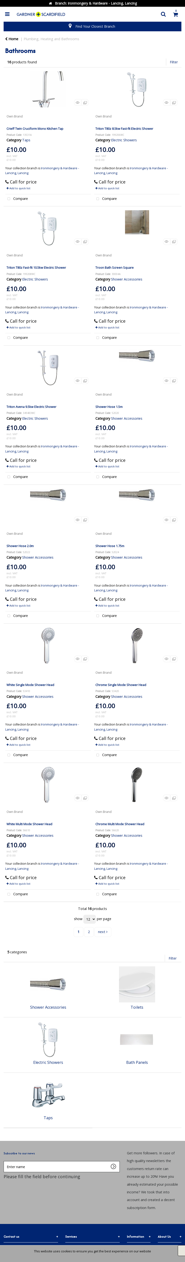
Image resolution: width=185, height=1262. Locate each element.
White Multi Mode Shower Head (29, 824)
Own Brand (15, 116)
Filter (174, 62)
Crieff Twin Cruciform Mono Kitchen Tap (35, 128)
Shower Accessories (126, 279)
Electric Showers (124, 140)
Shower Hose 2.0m (20, 546)
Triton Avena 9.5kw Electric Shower (31, 407)
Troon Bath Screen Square (114, 267)
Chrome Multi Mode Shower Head (119, 824)
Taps (26, 140)
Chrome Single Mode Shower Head (120, 685)
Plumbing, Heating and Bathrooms (51, 39)
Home (11, 39)
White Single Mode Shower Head (30, 685)
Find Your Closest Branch (95, 26)
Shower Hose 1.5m (109, 407)
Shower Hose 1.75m (109, 546)
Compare (16, 199)
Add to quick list (18, 188)
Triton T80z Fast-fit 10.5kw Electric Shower (36, 267)
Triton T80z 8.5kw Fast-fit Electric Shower (124, 128)
